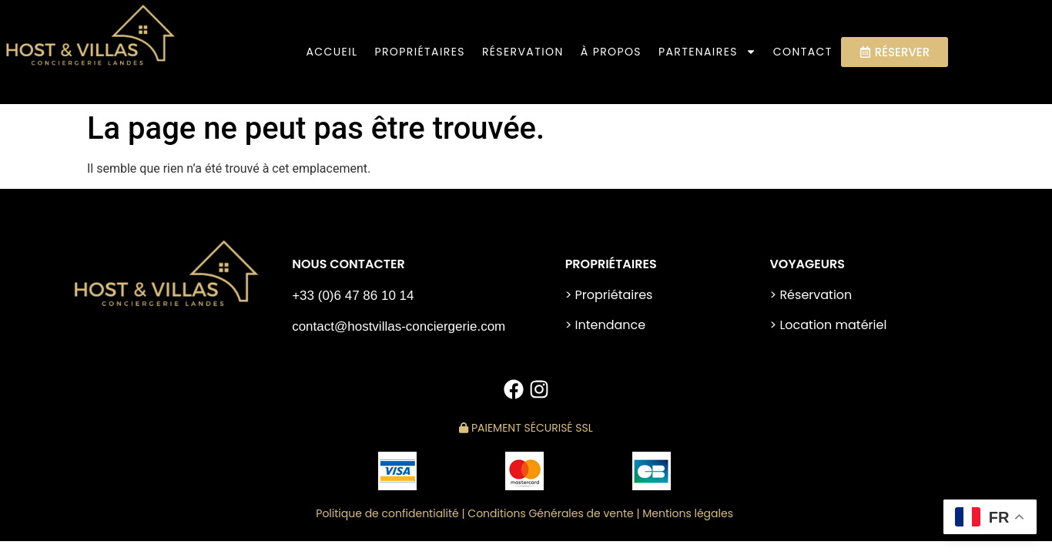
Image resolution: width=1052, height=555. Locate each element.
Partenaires (707, 52)
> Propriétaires (609, 295)
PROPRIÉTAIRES (419, 51)
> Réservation (810, 295)
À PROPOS (611, 51)
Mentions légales (688, 513)
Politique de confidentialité (387, 513)
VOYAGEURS (807, 264)
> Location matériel (827, 325)
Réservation (523, 51)
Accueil (331, 51)
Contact (803, 51)
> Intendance (605, 325)
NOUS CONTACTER (348, 264)
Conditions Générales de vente (550, 513)
